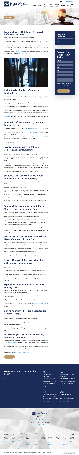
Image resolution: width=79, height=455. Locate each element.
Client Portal (62, 1)
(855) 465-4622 (39, 425)
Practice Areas (40, 428)
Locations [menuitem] (63, 5)
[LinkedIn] (39, 419)
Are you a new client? (61, 73)
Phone (58, 67)
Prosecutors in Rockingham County (11, 316)
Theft (30, 110)
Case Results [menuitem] (51, 5)
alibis (23, 196)
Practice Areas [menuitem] (57, 5)
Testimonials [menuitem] (39, 5)
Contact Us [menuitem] (71, 5)
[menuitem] (65, 41)
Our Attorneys (33, 428)
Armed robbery (7, 116)
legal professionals (34, 227)
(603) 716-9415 (9, 55)
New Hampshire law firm (19, 51)
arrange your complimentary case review (23, 352)
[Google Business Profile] (42, 419)
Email (58, 70)
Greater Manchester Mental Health (39, 303)
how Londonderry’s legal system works (34, 255)
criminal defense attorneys (11, 186)
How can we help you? (61, 77)
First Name (59, 60)
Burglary (23, 112)
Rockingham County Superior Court (39, 136)
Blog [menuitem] (68, 5)
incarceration (13, 157)
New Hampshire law (21, 96)
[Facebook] (36, 419)
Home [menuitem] (34, 5)
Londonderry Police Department (35, 128)
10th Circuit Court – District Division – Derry (30, 132)
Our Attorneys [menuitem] (46, 5)
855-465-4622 (70, 1)
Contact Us (46, 428)
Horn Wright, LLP (29, 45)
